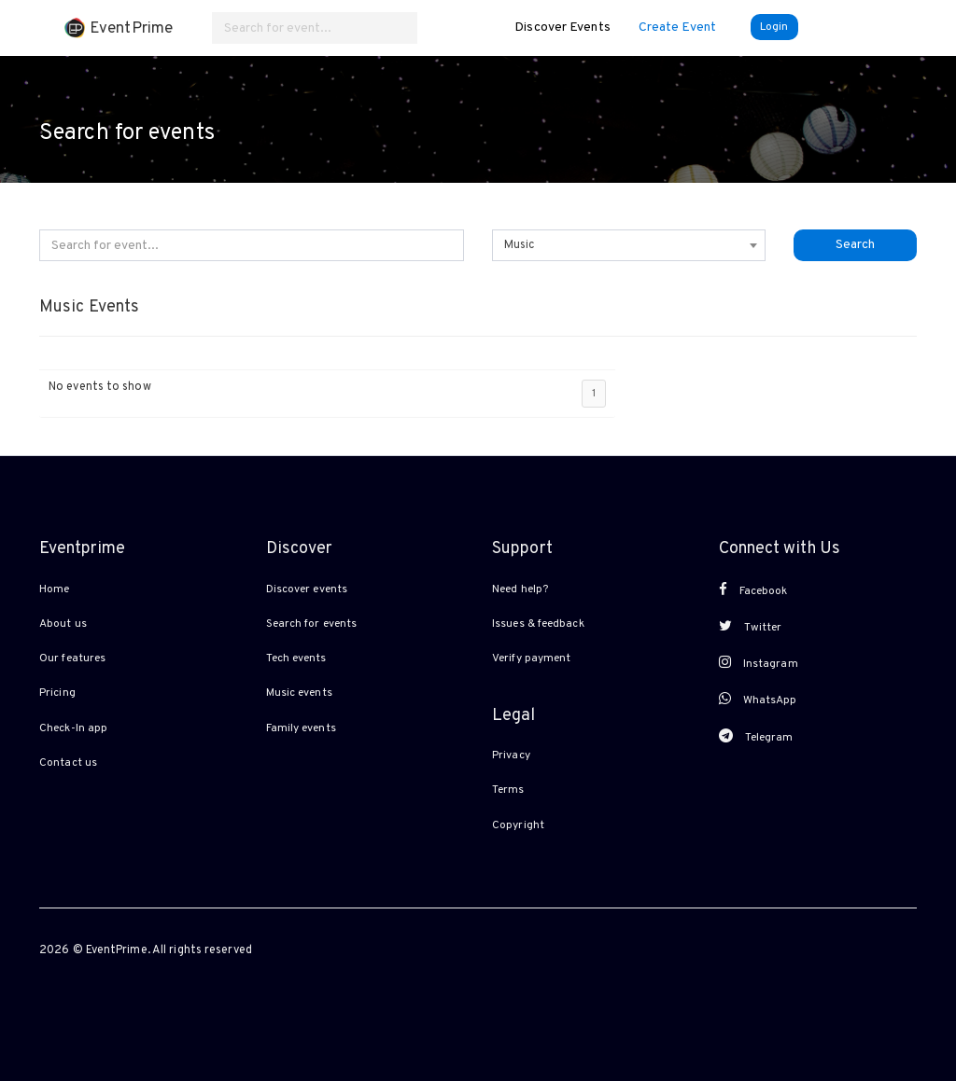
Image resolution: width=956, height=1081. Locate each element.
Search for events (312, 624)
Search (855, 245)
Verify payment (531, 658)
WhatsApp (758, 699)
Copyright (518, 825)
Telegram (756, 736)
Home (54, 589)
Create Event (677, 27)
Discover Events (562, 27)
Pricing (57, 693)
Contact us (68, 762)
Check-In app (73, 728)
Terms (508, 790)
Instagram (758, 663)
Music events (299, 693)
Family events (301, 728)
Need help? (520, 589)
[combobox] (629, 245)
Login (774, 27)
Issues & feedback (538, 624)
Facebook (753, 590)
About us (63, 624)
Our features (72, 658)
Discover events (307, 589)
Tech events (296, 658)
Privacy (511, 755)
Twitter (750, 626)
